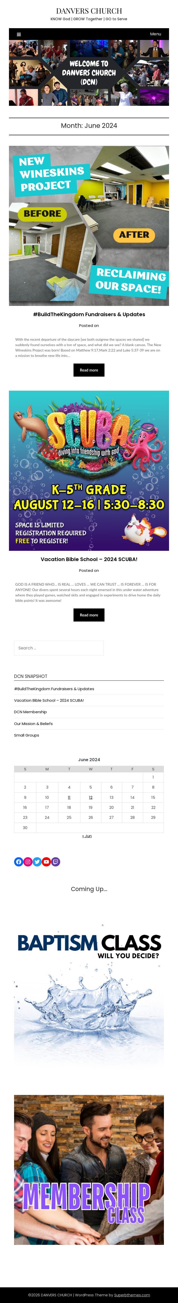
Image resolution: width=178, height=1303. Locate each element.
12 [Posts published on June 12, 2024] (90, 797)
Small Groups (26, 735)
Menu (155, 34)
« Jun (87, 836)
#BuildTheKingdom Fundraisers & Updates (89, 314)
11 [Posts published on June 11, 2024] (69, 797)
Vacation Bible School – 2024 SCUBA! (89, 559)
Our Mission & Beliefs (33, 723)
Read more (89, 370)
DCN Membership (30, 712)
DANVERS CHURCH (89, 10)
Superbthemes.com (132, 1295)
